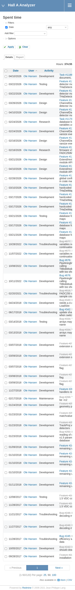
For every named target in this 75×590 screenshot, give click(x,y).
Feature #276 (66, 343)
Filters (11, 23)
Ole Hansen (30, 76)
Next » (59, 567)
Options (12, 38)
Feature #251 (66, 422)
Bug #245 (64, 536)
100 (54, 575)
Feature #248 (66, 495)
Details (9, 57)
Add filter (9, 33)
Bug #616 (64, 290)
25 (44, 575)
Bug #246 (64, 512)
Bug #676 (64, 260)
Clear (25, 47)
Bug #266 (64, 397)
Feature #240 (66, 554)
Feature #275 (66, 365)
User (31, 70)
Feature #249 (66, 445)
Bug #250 (64, 431)
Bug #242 (64, 546)
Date (11, 27)
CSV (69, 580)
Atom (62, 580)
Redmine (26, 588)
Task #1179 (65, 118)
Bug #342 (64, 309)
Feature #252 (66, 412)
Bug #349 (64, 300)
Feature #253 (66, 403)
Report (20, 57)
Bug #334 (64, 318)
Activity (49, 70)
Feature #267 (66, 389)
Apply (11, 47)
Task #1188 (65, 74)
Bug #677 (64, 241)
